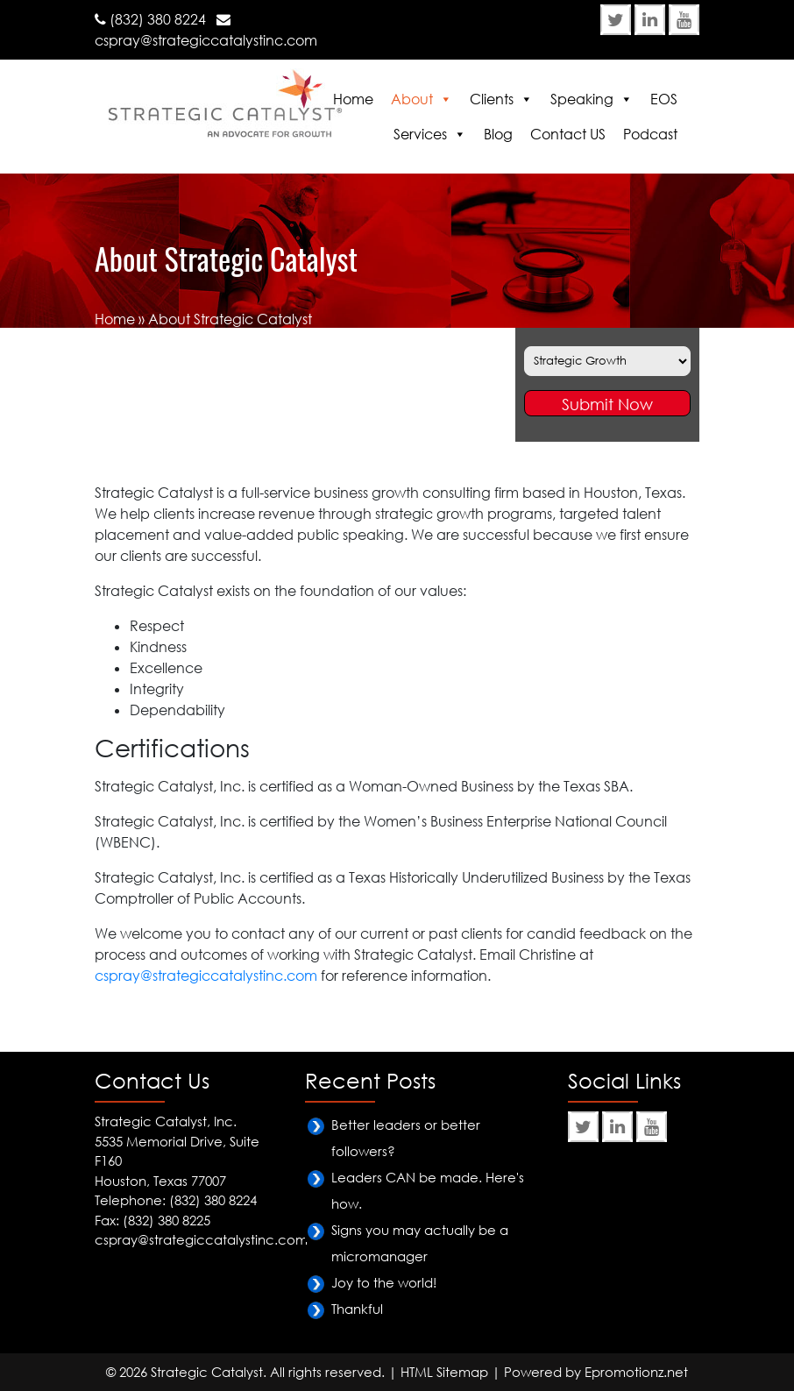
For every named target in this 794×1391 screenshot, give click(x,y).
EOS (663, 99)
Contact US (568, 134)
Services (420, 134)
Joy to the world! (383, 1282)
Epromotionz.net (636, 1372)
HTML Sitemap (444, 1372)
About (412, 99)
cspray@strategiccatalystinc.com (206, 40)
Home (353, 99)
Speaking (581, 99)
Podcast (650, 134)
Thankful (357, 1308)
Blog (498, 134)
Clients (492, 99)
